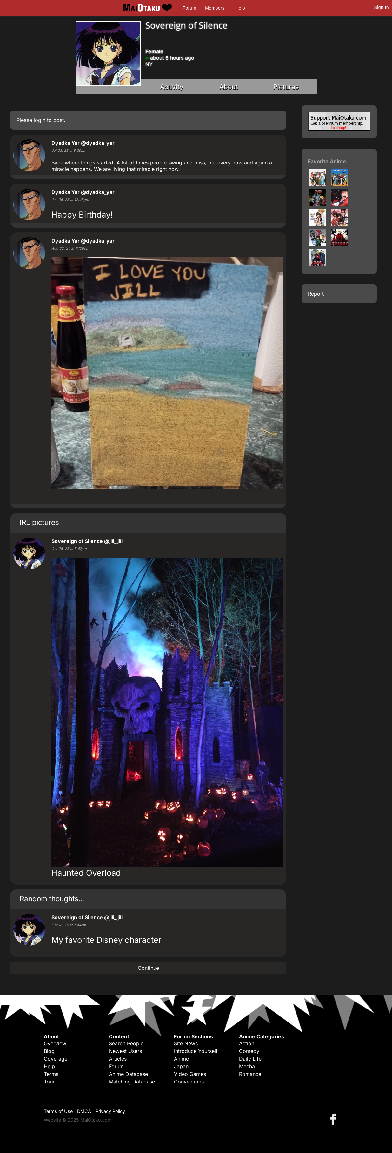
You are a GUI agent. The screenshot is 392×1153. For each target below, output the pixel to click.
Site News (186, 1043)
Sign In (381, 7)
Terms (51, 1074)
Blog (49, 1051)
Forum (189, 7)
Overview (55, 1043)
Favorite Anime (327, 161)
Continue (148, 968)
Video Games (190, 1074)
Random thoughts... (52, 898)
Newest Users (125, 1051)
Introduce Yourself (196, 1051)
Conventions (189, 1081)
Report (316, 294)
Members (214, 7)
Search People (126, 1043)
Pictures (286, 87)
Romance (250, 1074)
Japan (181, 1066)
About (228, 87)
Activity (171, 87)
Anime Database (128, 1074)
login (39, 120)
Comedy (249, 1051)
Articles (118, 1059)
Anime (181, 1059)
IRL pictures (39, 522)
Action (246, 1043)
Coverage (55, 1059)
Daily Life (250, 1059)
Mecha (247, 1066)
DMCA (84, 1111)
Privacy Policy (110, 1111)
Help (240, 7)
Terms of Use (58, 1111)
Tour (49, 1081)
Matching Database (132, 1081)
